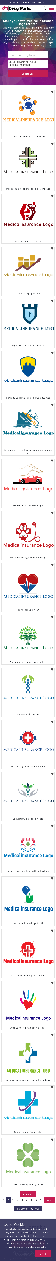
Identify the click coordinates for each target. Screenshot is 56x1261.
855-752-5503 (16, 2)
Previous (28, 1194)
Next (49, 1200)
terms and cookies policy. (34, 1246)
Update (28, 73)
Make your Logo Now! (28, 1208)
